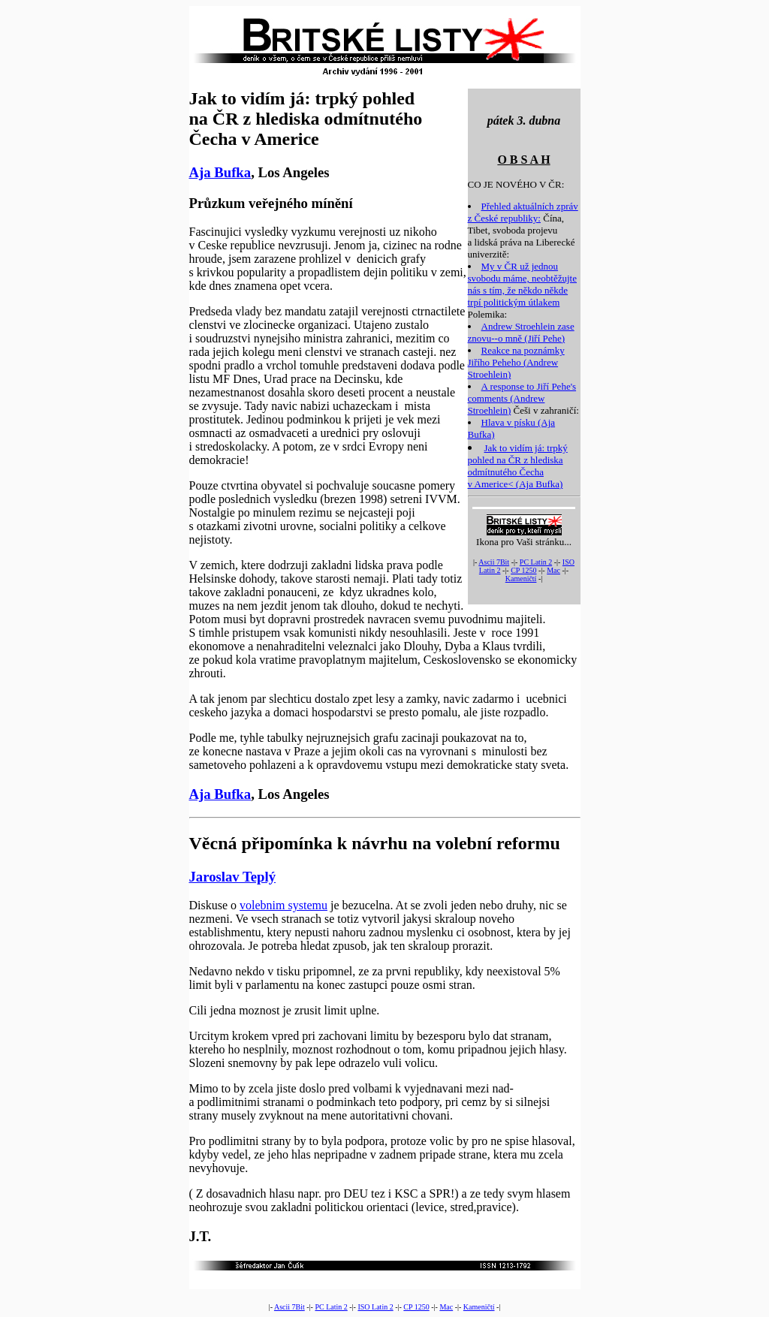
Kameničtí (521, 578)
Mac (553, 570)
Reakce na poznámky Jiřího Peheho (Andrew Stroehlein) (516, 362)
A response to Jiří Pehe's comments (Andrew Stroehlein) (522, 398)
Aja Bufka (220, 172)
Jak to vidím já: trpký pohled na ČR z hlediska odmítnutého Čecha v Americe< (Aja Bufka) (518, 466)
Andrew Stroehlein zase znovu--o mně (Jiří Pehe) (521, 332)
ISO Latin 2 (375, 1307)
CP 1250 (523, 570)
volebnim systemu (283, 905)
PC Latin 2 (536, 562)
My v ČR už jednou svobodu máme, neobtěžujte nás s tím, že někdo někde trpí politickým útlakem (523, 284)
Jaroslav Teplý (232, 877)
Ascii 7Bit (493, 562)
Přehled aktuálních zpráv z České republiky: (523, 212)
